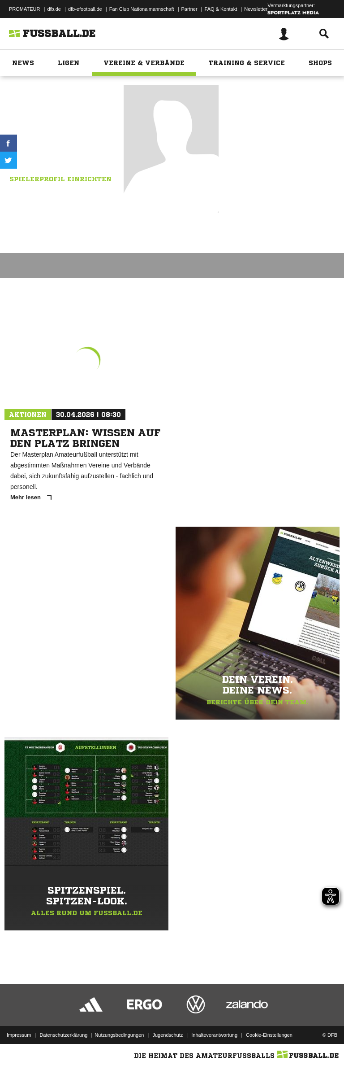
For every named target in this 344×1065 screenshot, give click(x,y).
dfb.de (54, 9)
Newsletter (255, 9)
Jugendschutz (167, 1035)
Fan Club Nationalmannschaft (141, 9)
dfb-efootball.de (85, 9)
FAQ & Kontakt (221, 9)
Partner (189, 9)
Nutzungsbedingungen (119, 1035)
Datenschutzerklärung (63, 1035)
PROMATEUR (24, 9)
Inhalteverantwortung (214, 1035)
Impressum (19, 1035)
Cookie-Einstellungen (269, 1035)
